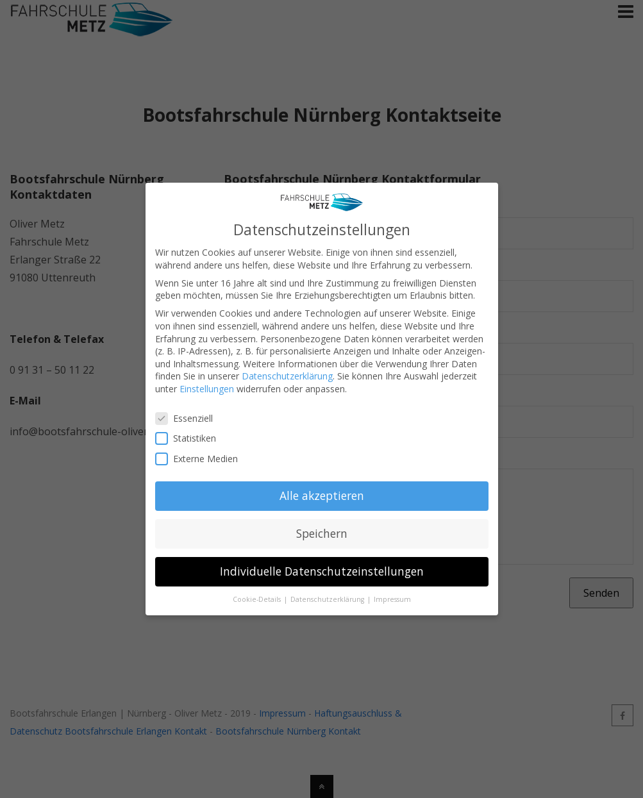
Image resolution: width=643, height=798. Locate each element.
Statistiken (191, 434)
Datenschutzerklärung (287, 371)
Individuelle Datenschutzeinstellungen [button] (322, 566)
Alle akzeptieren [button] (322, 491)
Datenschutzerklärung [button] (328, 594)
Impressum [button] (392, 594)
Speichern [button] (321, 528)
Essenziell (189, 414)
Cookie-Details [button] (258, 594)
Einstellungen (207, 384)
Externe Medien (202, 454)
